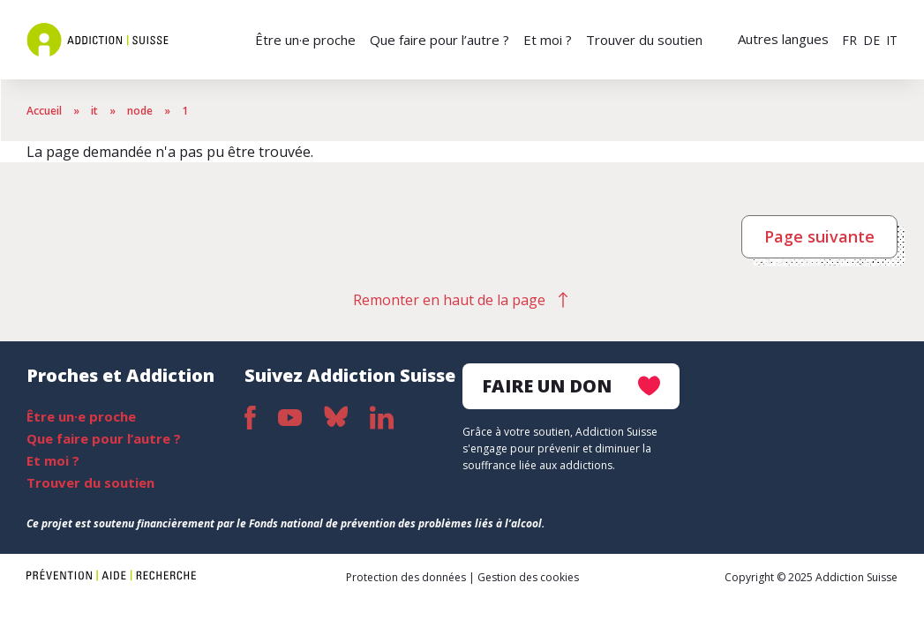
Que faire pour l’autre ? (439, 40)
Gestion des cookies (528, 577)
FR (849, 40)
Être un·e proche (305, 40)
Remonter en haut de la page (449, 300)
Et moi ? (547, 40)
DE (871, 40)
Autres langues (783, 39)
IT (892, 40)
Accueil (44, 110)
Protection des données (406, 577)
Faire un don (571, 386)
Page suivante (819, 236)
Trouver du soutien (644, 40)
